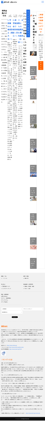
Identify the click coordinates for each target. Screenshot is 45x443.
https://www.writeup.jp (12, 345)
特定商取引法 (4, 312)
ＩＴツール (4, 278)
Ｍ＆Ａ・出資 (27, 288)
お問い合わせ (4, 296)
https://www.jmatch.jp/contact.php (33, 413)
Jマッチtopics (4, 302)
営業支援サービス (6, 286)
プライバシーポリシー (27, 308)
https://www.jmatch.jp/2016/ (15, 349)
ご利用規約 (4, 308)
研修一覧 (26, 278)
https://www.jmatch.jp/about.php (16, 347)
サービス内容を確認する (28, 23)
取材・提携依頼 (4, 294)
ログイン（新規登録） (6, 298)
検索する (40, 65)
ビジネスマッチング (6, 288)
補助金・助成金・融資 (29, 286)
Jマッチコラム (4, 300)
